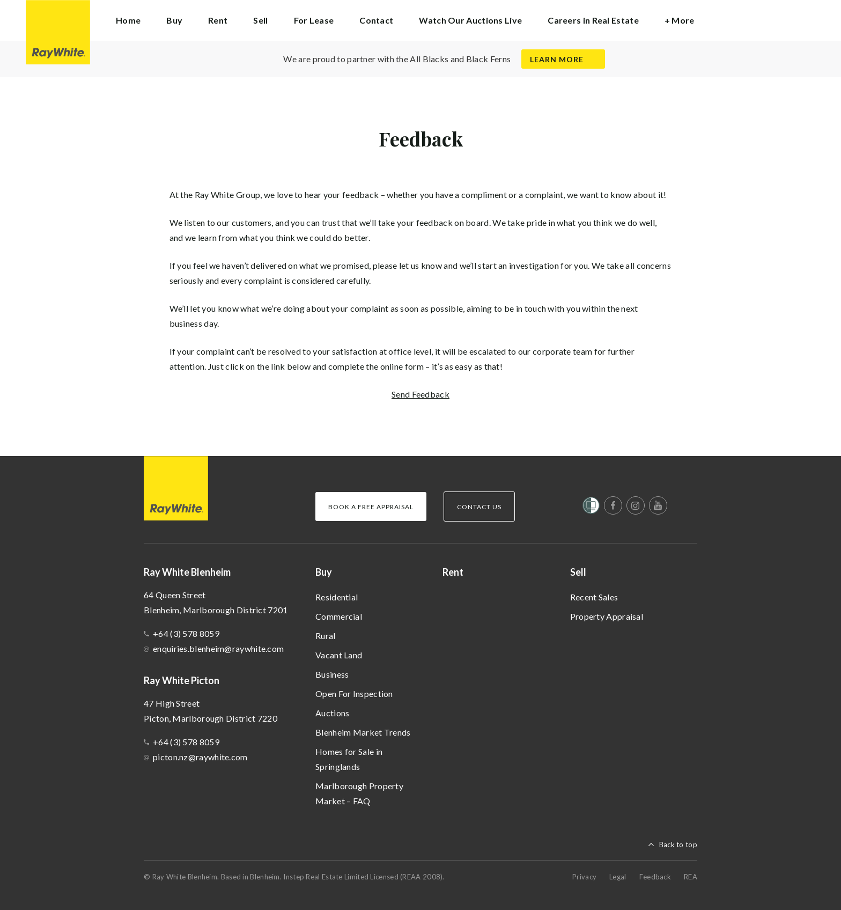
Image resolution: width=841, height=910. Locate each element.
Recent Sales (594, 597)
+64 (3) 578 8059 (186, 633)
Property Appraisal (606, 616)
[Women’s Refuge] (591, 507)
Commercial (338, 616)
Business (332, 674)
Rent (217, 20)
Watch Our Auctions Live (470, 20)
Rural (325, 635)
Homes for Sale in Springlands (348, 759)
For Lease (314, 20)
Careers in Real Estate (593, 20)
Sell (578, 572)
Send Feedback (420, 394)
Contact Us (479, 507)
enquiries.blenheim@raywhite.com (218, 648)
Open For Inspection (354, 693)
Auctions (332, 713)
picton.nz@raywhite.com (200, 757)
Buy (323, 572)
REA (690, 876)
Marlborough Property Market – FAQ (359, 793)
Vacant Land (338, 655)
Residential (336, 597)
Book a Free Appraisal (371, 507)
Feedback (655, 876)
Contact (376, 20)
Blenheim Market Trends (363, 732)
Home (128, 20)
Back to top (678, 844)
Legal (617, 876)
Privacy (584, 876)
